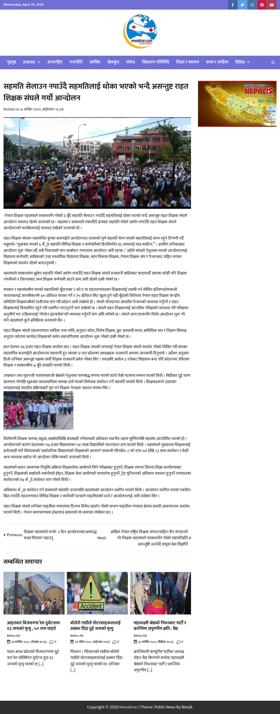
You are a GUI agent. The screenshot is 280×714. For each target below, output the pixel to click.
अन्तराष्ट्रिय (54, 62)
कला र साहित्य (217, 62)
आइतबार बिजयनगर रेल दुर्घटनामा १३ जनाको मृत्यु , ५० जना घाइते (33, 625)
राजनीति (75, 62)
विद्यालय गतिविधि (155, 62)
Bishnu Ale (13, 635)
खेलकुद (113, 62)
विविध (240, 62)
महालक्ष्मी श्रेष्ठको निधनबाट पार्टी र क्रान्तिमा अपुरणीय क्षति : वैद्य (160, 625)
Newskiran (128, 707)
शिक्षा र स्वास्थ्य (187, 62)
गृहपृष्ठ (11, 62)
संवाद (130, 62)
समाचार (29, 62)
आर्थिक (94, 62)
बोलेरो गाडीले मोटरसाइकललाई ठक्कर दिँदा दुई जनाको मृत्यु (95, 625)
